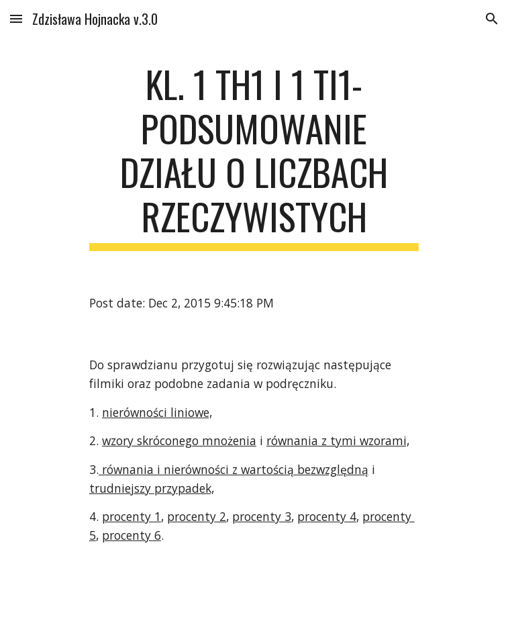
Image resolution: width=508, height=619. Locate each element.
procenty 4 (326, 516)
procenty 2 (196, 516)
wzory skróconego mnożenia (179, 440)
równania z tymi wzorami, (337, 440)
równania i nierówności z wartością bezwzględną (233, 469)
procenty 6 (131, 535)
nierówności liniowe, (157, 412)
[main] (254, 156)
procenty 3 (261, 516)
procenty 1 (131, 516)
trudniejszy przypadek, (151, 488)
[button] (16, 18)
